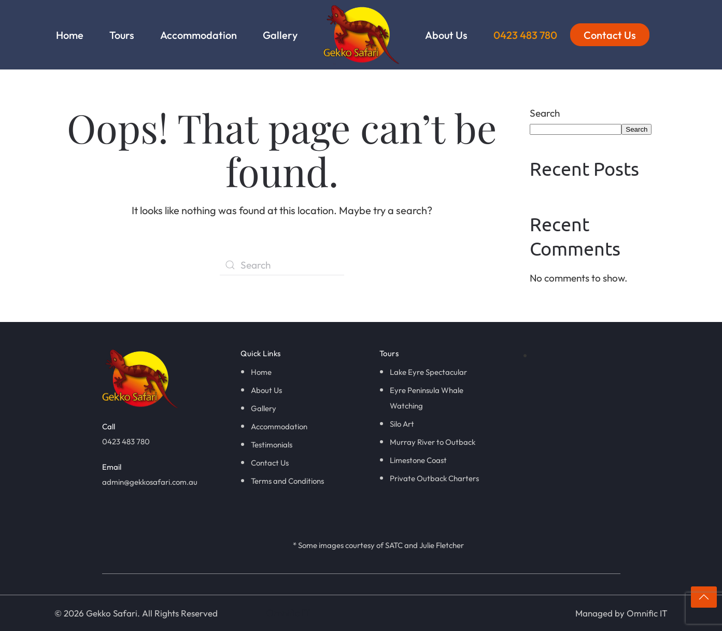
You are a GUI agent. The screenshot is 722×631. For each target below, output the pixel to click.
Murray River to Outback (432, 442)
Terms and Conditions (287, 481)
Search (545, 113)
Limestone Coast (418, 460)
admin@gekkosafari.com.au (149, 482)
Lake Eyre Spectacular (428, 372)
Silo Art (402, 424)
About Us (446, 35)
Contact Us (610, 35)
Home (69, 35)
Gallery (280, 35)
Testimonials (271, 445)
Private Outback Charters (434, 478)
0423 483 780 (525, 35)
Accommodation (198, 35)
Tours (121, 35)
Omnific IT (288, 613)
